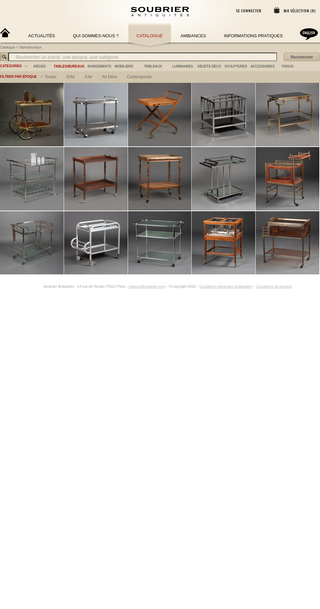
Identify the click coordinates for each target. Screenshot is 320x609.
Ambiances (193, 35)
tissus (287, 66)
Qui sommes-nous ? (96, 35)
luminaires (182, 66)
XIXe (70, 77)
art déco (109, 77)
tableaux (153, 66)
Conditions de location (274, 286)
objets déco (209, 66)
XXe (88, 77)
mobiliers (124, 66)
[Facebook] (31, 286)
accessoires (262, 66)
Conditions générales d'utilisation (226, 286)
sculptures (236, 66)
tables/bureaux (69, 66)
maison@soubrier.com (147, 286)
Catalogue (150, 35)
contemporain (139, 77)
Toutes (50, 77)
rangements (99, 66)
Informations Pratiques (253, 35)
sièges (39, 66)
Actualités (41, 35)
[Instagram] (39, 286)
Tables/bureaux (30, 47)
